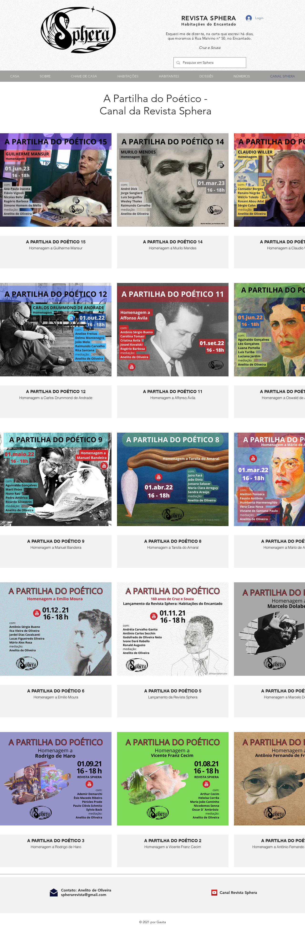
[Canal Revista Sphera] (214, 893)
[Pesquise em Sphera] (209, 62)
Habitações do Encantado (208, 24)
